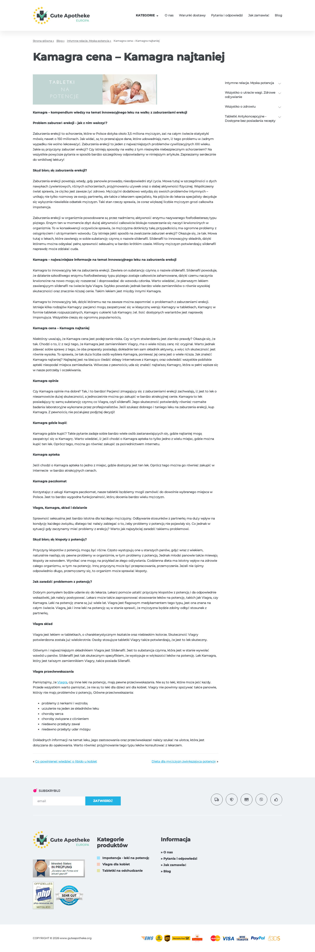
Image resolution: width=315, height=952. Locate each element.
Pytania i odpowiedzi (227, 15)
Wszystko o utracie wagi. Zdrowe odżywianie (250, 95)
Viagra (62, 682)
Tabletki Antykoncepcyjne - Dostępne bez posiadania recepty (250, 118)
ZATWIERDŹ (103, 801)
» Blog (166, 871)
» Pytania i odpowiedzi (179, 859)
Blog (278, 15)
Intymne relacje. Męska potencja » (89, 40)
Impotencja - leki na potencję (125, 858)
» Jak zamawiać (173, 865)
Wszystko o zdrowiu (240, 106)
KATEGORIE (147, 15)
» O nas (167, 852)
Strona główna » (43, 40)
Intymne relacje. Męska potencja (249, 83)
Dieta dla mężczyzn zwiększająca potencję (184, 761)
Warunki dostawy (192, 15)
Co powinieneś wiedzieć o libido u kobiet (66, 761)
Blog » (60, 40)
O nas (169, 15)
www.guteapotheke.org (75, 938)
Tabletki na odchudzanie (122, 871)
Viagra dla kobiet (116, 864)
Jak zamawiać (258, 15)
